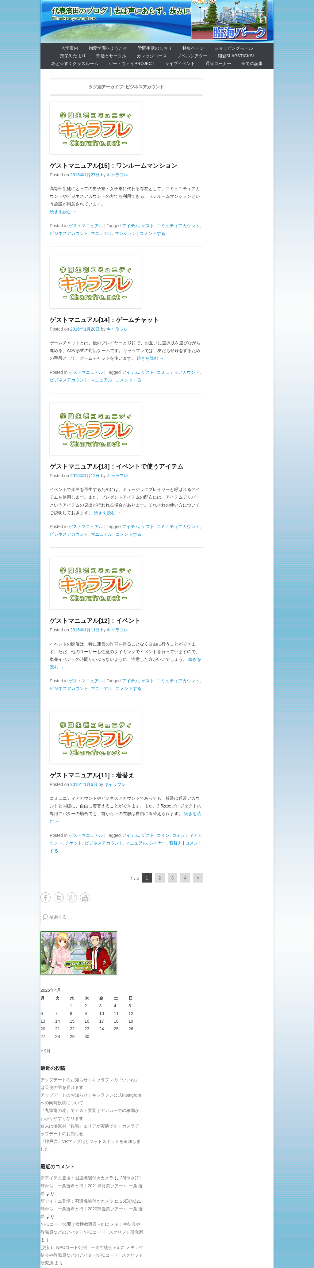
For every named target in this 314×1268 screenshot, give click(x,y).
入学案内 (69, 48)
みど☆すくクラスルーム (74, 63)
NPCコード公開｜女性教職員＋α (72, 1224)
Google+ (72, 897)
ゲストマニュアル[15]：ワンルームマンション (113, 165)
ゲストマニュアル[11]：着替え (92, 775)
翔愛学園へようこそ (108, 48)
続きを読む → (63, 211)
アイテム (130, 225)
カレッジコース (152, 55)
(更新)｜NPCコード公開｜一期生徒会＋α (79, 1247)
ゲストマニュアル (86, 225)
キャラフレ (117, 174)
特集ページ (193, 48)
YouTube (85, 897)
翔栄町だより (73, 55)
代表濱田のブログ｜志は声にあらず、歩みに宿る (128, 11)
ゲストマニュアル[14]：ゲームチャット (104, 319)
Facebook (45, 897)
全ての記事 (252, 63)
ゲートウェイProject (131, 63)
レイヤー (158, 843)
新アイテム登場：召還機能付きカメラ (76, 1177)
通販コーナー (218, 63)
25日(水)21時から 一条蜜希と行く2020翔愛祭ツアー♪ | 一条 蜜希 (91, 1209)
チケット (73, 843)
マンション (125, 233)
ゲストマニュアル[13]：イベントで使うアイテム (116, 466)
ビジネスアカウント (69, 233)
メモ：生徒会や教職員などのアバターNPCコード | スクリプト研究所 (91, 1255)
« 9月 (45, 1050)
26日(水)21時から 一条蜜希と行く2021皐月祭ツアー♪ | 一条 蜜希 (91, 1185)
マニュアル (101, 233)
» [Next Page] (198, 877)
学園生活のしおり (155, 48)
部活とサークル (111, 55)
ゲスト (147, 225)
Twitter (59, 897)
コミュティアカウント (178, 225)
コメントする (152, 233)
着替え (175, 843)
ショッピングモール (233, 48)
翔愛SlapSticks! (236, 55)
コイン (163, 835)
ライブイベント (180, 63)
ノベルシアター (192, 55)
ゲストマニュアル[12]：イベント (95, 620)
